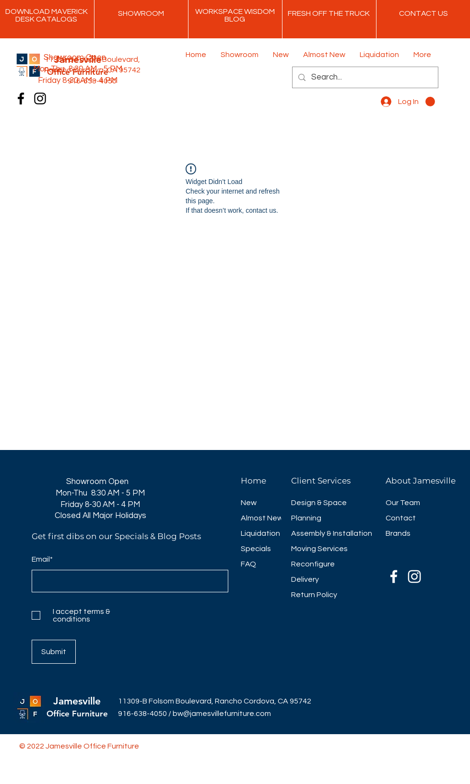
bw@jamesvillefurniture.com (222, 713)
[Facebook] (21, 98)
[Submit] (54, 652)
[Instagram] (40, 98)
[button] (430, 101)
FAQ (248, 564)
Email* (42, 559)
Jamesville (77, 701)
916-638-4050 (142, 713)
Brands (398, 533)
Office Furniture (77, 713)
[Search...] (364, 77)
